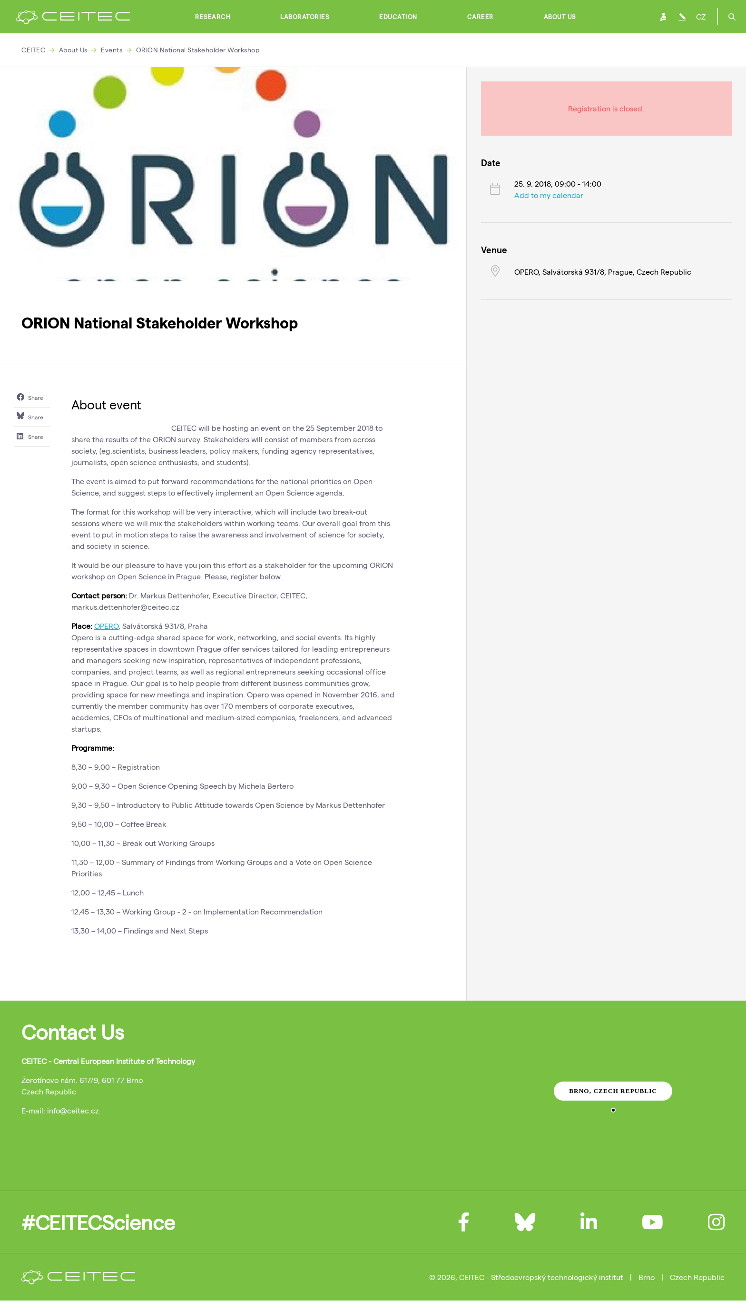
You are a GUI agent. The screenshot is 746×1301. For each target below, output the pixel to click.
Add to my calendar (548, 194)
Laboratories (304, 16)
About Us (560, 16)
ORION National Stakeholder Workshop (198, 50)
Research (212, 16)
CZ (701, 16)
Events (111, 50)
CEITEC (33, 50)
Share (30, 397)
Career (480, 16)
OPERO (106, 625)
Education (398, 16)
